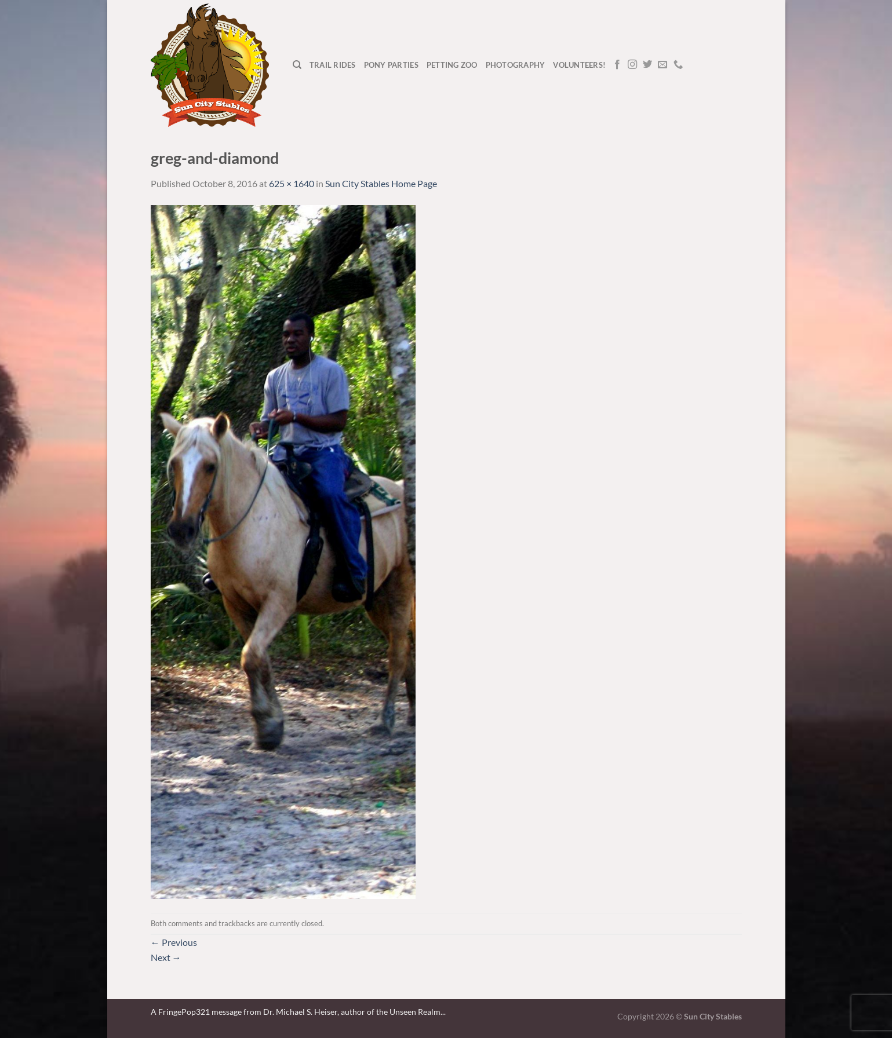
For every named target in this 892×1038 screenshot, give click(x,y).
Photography (515, 65)
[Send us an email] (662, 65)
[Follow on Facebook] (617, 65)
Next (166, 957)
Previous (174, 942)
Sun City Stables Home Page (381, 183)
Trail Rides (333, 65)
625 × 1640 (291, 183)
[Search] (297, 65)
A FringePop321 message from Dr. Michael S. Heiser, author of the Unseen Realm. (296, 1012)
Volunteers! (579, 65)
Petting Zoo (452, 65)
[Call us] (678, 65)
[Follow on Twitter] (647, 65)
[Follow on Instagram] (632, 65)
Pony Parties (391, 65)
